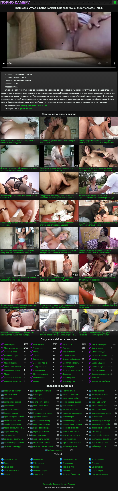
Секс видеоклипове (100, 474)
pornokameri (9, 406)
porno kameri (38, 398)
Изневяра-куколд (40, 374)
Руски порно (68, 344)
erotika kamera (98, 391)
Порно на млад (10, 352)
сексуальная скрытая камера (101, 439)
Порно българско (40, 471)
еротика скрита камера (14, 417)
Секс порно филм (11, 471)
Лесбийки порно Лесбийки (14, 381)
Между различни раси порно (34, 105)
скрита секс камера (41, 443)
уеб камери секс (55, 450)
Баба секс (67, 471)
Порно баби (38, 459)
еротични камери (40, 417)
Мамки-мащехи (10, 363)
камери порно (68, 417)
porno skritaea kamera (72, 402)
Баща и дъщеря (98, 370)
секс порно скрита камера (14, 439)
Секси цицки (68, 463)
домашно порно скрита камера (101, 413)
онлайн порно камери (101, 420)
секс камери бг (39, 435)
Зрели (36, 355)
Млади (7, 374)
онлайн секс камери (12, 424)
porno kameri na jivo (71, 398)
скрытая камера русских (14, 446)
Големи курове (69, 381)
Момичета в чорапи (12, 367)
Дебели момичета (99, 355)
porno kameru (26, 108)
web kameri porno (99, 409)
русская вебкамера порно (72, 432)
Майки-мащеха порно (101, 367)
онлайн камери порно (72, 420)
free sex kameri (10, 394)
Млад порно (9, 344)
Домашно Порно (11, 355)
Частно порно (39, 348)
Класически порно (12, 370)
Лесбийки (8, 359)
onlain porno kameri (100, 394)
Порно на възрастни (12, 378)
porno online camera (12, 402)
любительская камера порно (14, 420)
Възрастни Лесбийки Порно (72, 359)
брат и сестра (97, 348)
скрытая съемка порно (43, 446)
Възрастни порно (99, 344)
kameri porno (38, 394)
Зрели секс (9, 467)
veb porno (37, 409)
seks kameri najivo (41, 406)
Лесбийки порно (40, 363)
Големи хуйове (69, 378)
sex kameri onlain (11, 409)
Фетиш (36, 352)
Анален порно (39, 370)
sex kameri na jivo (99, 406)
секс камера (97, 432)
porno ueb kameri (99, 402)
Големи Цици (68, 367)
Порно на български (71, 474)
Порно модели (69, 352)
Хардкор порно (39, 367)
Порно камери (15, 2)
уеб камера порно (70, 446)
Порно (36, 381)
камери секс (97, 417)
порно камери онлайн (101, 424)
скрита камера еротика (14, 443)
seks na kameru (69, 406)
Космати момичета (71, 363)
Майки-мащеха (98, 359)
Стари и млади (98, 352)
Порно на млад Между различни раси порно (72, 370)
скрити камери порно (72, 443)
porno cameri (9, 398)
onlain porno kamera (71, 394)
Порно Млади (39, 378)
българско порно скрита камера (72, 413)
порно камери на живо (72, 424)
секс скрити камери (41, 439)
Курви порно (38, 474)
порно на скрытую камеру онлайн (14, 428)
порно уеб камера (12, 432)
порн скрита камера (41, 424)
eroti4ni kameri (69, 391)
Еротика (66, 348)
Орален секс (38, 344)
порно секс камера (41, 428)
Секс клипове (97, 467)
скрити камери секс (100, 443)
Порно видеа (97, 471)
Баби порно (9, 463)
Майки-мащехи (98, 363)
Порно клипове (10, 459)
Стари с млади (69, 355)
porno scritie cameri (41, 402)
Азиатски (95, 378)
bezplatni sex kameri (12, 391)
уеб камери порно (99, 446)
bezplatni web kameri (42, 391)
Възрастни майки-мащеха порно (101, 374)
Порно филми (68, 467)
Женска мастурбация (101, 381)
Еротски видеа (98, 459)
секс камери (9, 435)
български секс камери (43, 413)
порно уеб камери (41, 432)
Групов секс (38, 359)
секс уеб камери (70, 439)
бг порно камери (11, 413)
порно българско (70, 459)
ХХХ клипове (39, 463)
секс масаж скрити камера (72, 435)
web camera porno (70, 409)
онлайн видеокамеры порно (43, 420)
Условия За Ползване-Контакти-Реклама (59, 484)
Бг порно (95, 463)
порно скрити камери (101, 428)
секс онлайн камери (100, 435)
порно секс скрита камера (72, 428)
